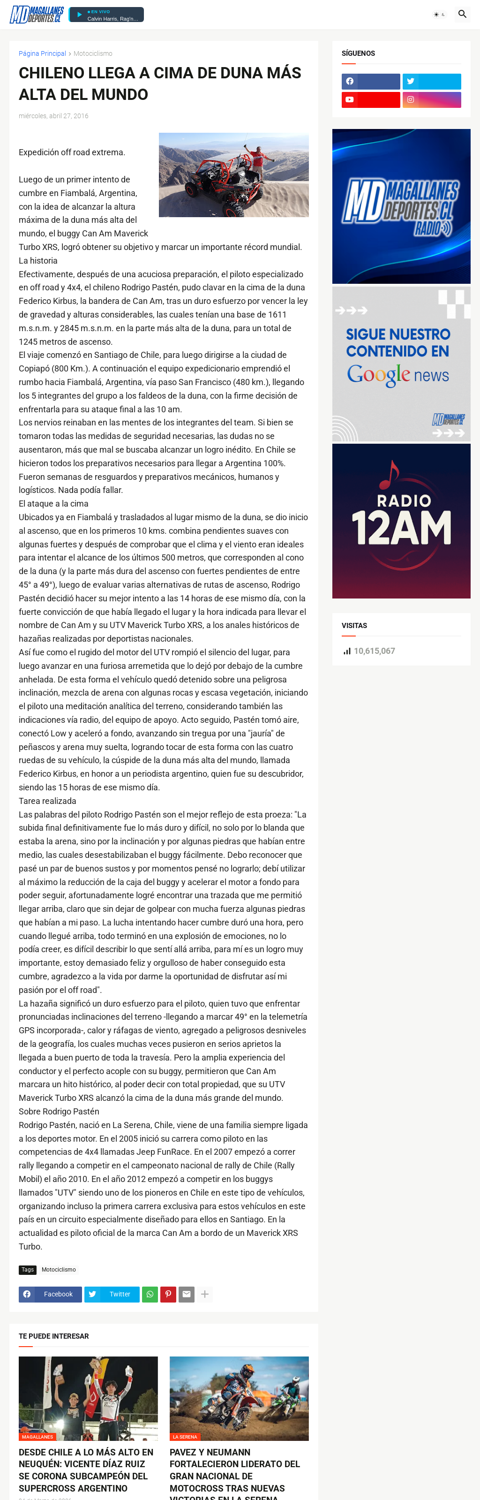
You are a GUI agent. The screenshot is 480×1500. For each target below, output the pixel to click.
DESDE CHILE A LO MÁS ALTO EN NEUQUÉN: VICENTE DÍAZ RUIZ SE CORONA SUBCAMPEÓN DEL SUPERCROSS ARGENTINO (86, 1470)
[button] (440, 14)
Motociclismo (93, 53)
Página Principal (42, 53)
